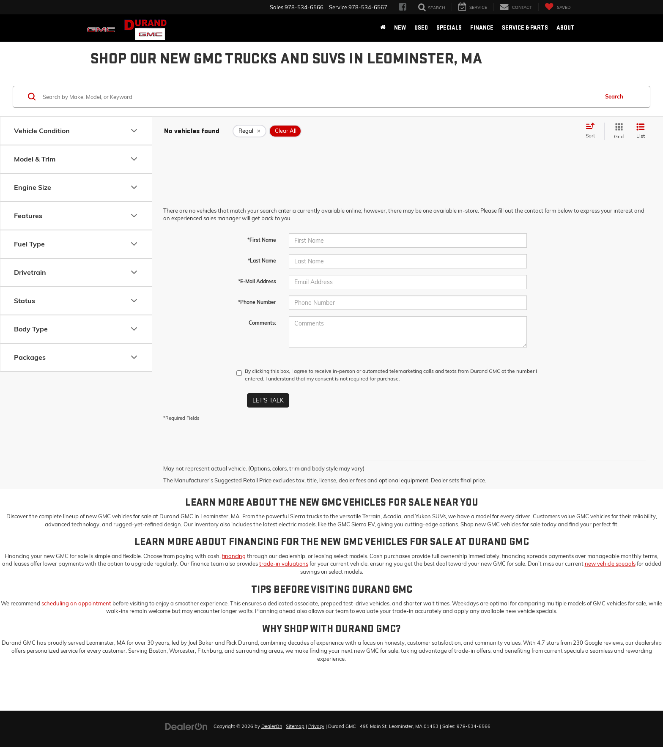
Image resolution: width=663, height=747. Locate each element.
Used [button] (421, 27)
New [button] (400, 27)
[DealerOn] (186, 725)
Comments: (262, 323)
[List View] (640, 131)
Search (614, 96)
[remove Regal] (249, 131)
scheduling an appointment (76, 603)
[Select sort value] (592, 131)
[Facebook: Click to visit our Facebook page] (402, 7)
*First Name (261, 240)
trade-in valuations (283, 563)
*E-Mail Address (257, 281)
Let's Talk (268, 400)
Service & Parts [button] (525, 27)
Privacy (316, 726)
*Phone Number (257, 302)
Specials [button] (449, 27)
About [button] (565, 27)
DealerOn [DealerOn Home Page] (271, 726)
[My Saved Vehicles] (557, 7)
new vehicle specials (610, 563)
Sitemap (295, 726)
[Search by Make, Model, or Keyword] (319, 97)
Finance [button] (481, 27)
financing (234, 556)
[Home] (383, 27)
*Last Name (262, 260)
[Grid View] (617, 131)
